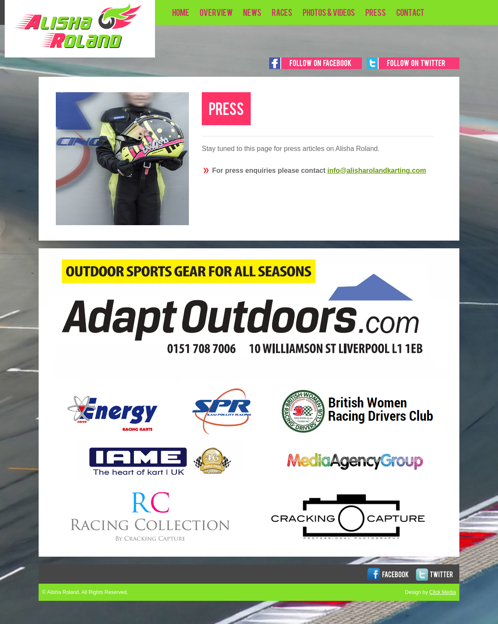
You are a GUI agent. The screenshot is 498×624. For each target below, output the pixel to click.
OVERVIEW (216, 12)
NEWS (252, 12)
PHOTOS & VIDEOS (329, 12)
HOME (180, 12)
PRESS (375, 12)
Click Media (442, 592)
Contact (410, 12)
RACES (282, 12)
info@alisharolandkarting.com (377, 170)
